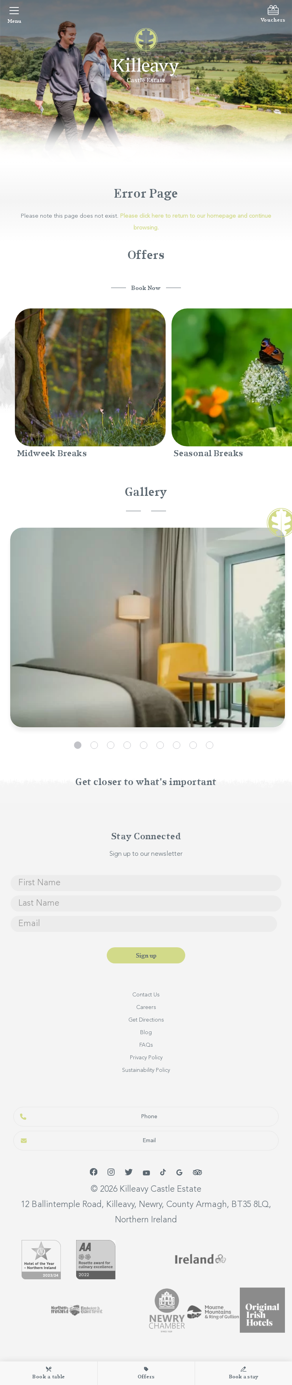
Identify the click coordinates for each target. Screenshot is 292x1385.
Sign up (146, 955)
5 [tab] (143, 745)
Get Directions (146, 1020)
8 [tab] (193, 745)
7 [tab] (176, 745)
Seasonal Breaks (208, 453)
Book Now (146, 288)
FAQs (146, 1045)
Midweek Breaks (52, 453)
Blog (146, 1032)
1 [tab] (77, 745)
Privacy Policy (146, 1057)
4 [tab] (127, 745)
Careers (146, 1007)
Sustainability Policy (146, 1070)
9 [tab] (209, 745)
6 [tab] (160, 745)
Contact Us (146, 995)
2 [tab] (94, 745)
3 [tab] (110, 745)
